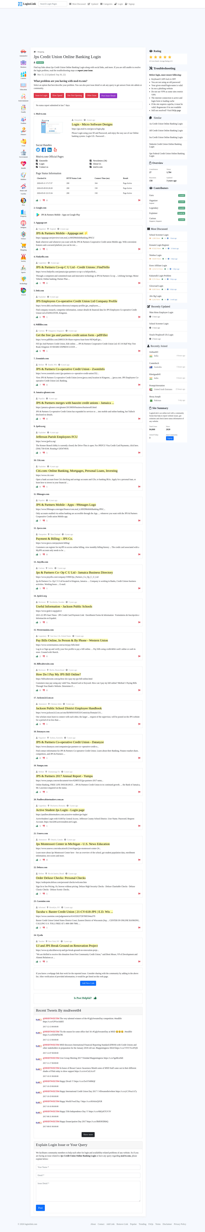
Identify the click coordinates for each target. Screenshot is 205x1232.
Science (23, 239)
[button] (95, 998)
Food (23, 146)
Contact (101, 1224)
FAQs (150, 1224)
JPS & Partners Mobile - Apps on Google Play (60, 215)
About (93, 1224)
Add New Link (88, 983)
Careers (23, 78)
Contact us (43, 167)
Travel (23, 295)
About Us (97, 164)
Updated (93, 4)
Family (23, 112)
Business (23, 67)
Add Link (110, 1224)
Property (23, 216)
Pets (23, 205)
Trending (142, 1224)
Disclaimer (167, 1224)
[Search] (53, 3)
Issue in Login (41, 95)
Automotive (23, 56)
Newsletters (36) (100, 161)
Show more (88, 1134)
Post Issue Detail (108, 96)
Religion (23, 227)
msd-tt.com (97, 167)
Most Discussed (77, 4)
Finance (23, 134)
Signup (130, 4)
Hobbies (23, 179)
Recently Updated (158, 306)
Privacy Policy (180, 1224)
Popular (133, 1224)
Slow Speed (57, 95)
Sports (23, 272)
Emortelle (43, 161)
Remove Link (122, 1224)
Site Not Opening (74, 95)
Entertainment (23, 101)
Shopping (23, 250)
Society (23, 261)
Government (23, 157)
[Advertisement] (102, 28)
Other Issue (91, 95)
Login (118, 4)
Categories (106, 4)
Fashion (23, 123)
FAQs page (176, 110)
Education (23, 89)
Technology (23, 284)
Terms (158, 1224)
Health (23, 168)
